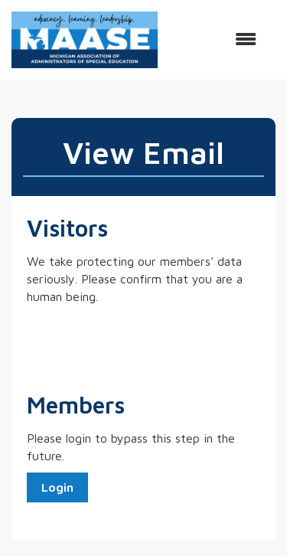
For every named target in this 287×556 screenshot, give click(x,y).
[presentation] (143, 343)
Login (57, 487)
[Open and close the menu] (214, 39)
